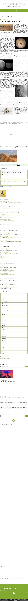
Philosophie (4, 331)
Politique (3, 334)
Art (2, 294)
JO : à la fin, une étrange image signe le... (7, 278)
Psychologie (4, 336)
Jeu (2, 321)
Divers (3, 307)
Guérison (3, 316)
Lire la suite (24, 397)
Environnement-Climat (5, 310)
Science (3, 345)
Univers (3, 351)
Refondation (4, 338)
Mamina (3, 325)
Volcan (3, 353)
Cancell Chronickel (5, 301)
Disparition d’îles (11, 220)
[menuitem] (8, 10)
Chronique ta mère (5, 305)
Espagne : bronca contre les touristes (7, 282)
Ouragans (3, 329)
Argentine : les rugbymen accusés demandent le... (13, 237)
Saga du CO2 (4, 342)
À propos (19, 10)
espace (24, 164)
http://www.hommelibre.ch (5, 578)
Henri (1, 206)
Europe (3, 312)
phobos (11, 164)
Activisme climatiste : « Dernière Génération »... (9, 287)
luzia (4, 178)
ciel (22, 164)
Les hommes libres (14, 3)
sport (3, 349)
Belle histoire (4, 297)
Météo (3, 327)
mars (13, 164)
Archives (13, 10)
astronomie (15, 164)
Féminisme (3, 314)
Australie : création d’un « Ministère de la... (8, 270)
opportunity (20, 164)
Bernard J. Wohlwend (4, 215)
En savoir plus (15, 600)
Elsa (2, 308)
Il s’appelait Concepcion (11, 21)
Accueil (8, 10)
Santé (3, 343)
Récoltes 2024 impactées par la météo (7, 274)
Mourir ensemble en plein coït (7, 16)
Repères (3, 340)
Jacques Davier (3, 220)
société (3, 347)
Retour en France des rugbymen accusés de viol (13, 210)
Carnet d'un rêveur (5, 303)
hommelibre (2, 224)
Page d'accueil (15, 14)
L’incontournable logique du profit (7, 14)
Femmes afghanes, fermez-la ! (9, 233)
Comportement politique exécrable (14, 202)
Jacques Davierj (3, 202)
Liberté (3, 323)
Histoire (3, 318)
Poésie (3, 332)
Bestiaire (3, 299)
